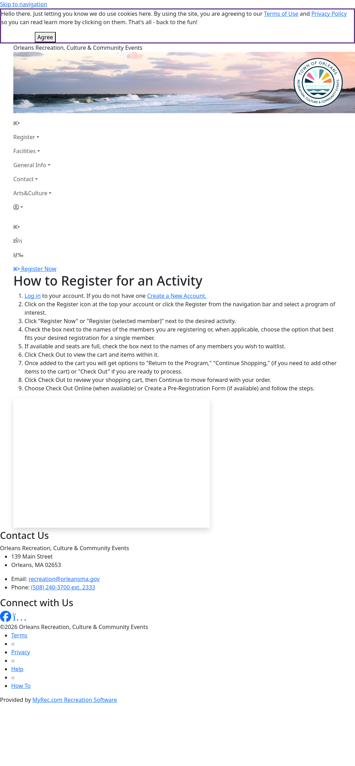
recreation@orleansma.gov (64, 579)
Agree (45, 37)
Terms (19, 635)
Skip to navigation (23, 4)
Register (24, 137)
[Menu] (18, 255)
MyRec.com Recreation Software (74, 700)
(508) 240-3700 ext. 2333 (63, 587)
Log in (33, 296)
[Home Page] (32, 123)
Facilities (24, 151)
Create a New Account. (176, 296)
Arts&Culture (30, 193)
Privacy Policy (329, 14)
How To (21, 686)
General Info (29, 165)
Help (17, 669)
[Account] (32, 207)
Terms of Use (281, 14)
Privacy (20, 652)
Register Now (38, 269)
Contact (23, 179)
